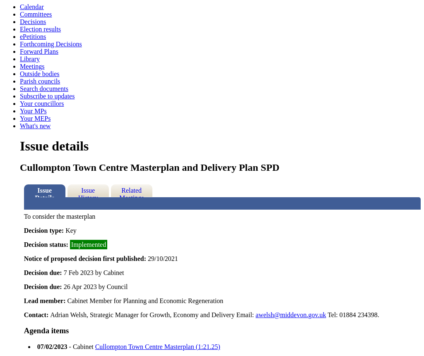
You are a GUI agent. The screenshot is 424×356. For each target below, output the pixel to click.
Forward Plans (39, 51)
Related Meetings (131, 192)
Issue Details (44, 192)
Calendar (32, 6)
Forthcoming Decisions (51, 44)
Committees (36, 14)
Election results (40, 29)
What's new (35, 125)
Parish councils (40, 81)
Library (30, 58)
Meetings (32, 66)
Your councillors (42, 103)
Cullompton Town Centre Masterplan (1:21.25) (157, 346)
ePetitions (33, 36)
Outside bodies (40, 73)
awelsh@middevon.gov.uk (290, 314)
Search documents (44, 88)
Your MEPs (35, 118)
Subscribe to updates (47, 96)
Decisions (33, 21)
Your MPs (33, 111)
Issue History (88, 192)
